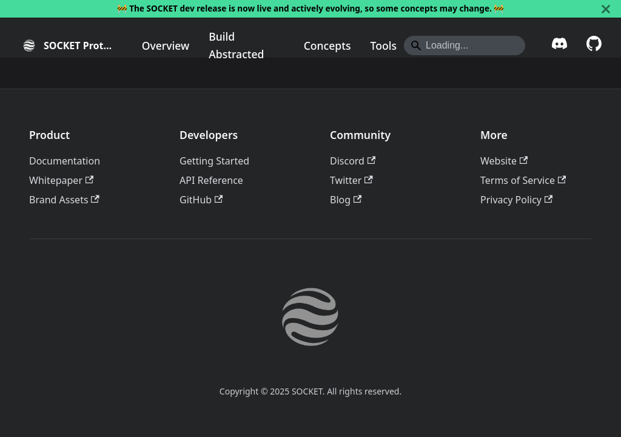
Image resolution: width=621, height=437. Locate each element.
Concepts (327, 45)
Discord (352, 161)
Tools (384, 45)
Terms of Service (523, 180)
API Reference (211, 180)
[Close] (606, 9)
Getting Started (214, 161)
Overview (166, 45)
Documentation (64, 161)
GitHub (201, 199)
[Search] (464, 45)
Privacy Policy (516, 199)
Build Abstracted (236, 45)
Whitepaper (61, 180)
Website (504, 161)
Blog (345, 199)
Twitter (351, 180)
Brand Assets (64, 199)
